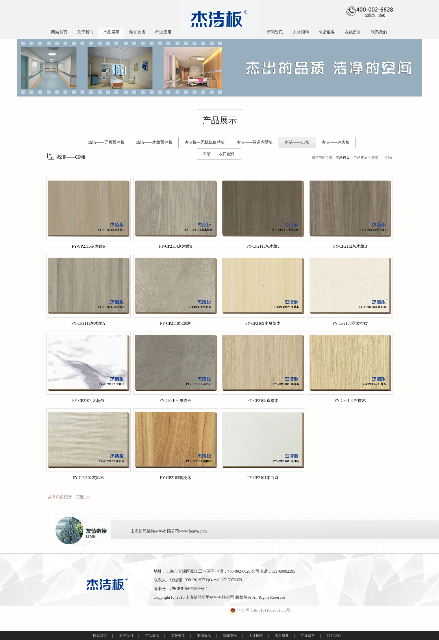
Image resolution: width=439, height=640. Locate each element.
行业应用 (163, 32)
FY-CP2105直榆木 (262, 400)
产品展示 (111, 32)
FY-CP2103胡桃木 (175, 478)
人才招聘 (301, 32)
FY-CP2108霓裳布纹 (350, 323)
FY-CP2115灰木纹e (88, 246)
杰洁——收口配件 (219, 154)
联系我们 (379, 32)
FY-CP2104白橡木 (350, 400)
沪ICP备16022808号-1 (189, 589)
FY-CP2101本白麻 (262, 478)
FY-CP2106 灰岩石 (176, 400)
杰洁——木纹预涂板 (154, 142)
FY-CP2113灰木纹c (263, 246)
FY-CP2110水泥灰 (175, 323)
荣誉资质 (137, 32)
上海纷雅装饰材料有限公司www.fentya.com (169, 531)
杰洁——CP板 (297, 142)
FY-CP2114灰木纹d (175, 246)
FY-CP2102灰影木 (88, 478)
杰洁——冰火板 (335, 142)
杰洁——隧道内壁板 (254, 142)
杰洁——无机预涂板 (106, 142)
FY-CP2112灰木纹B (350, 246)
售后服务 (327, 32)
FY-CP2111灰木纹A (88, 323)
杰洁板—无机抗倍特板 (204, 142)
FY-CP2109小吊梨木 (262, 323)
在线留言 (353, 32)
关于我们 (85, 32)
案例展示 (204, 636)
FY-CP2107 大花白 (88, 400)
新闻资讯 (275, 32)
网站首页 (59, 32)
